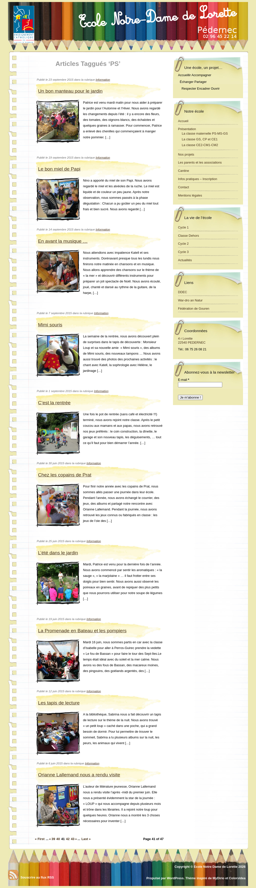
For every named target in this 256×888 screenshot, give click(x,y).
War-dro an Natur (190, 300)
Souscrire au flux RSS (37, 877)
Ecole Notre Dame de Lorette (216, 867)
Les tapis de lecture (59, 702)
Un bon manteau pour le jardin (70, 91)
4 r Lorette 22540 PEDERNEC (192, 341)
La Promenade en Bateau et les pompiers (82, 630)
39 (53, 839)
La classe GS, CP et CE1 (200, 139)
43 (72, 839)
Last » (86, 839)
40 (58, 839)
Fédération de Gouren (193, 308)
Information (103, 79)
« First (39, 839)
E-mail (183, 380)
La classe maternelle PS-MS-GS (205, 133)
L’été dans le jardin (58, 552)
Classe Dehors (188, 235)
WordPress (175, 878)
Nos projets (186, 154)
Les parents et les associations (200, 162)
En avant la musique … (63, 241)
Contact (183, 187)
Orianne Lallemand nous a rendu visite (79, 774)
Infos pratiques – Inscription (197, 179)
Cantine (183, 171)
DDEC (182, 292)
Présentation (187, 129)
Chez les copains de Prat (64, 474)
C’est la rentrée (54, 402)
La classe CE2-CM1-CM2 (200, 145)
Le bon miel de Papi (59, 169)
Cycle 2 (183, 243)
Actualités (185, 260)
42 (68, 839)
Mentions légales (190, 195)
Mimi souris (50, 324)
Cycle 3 (183, 252)
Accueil (183, 121)
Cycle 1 (183, 227)
